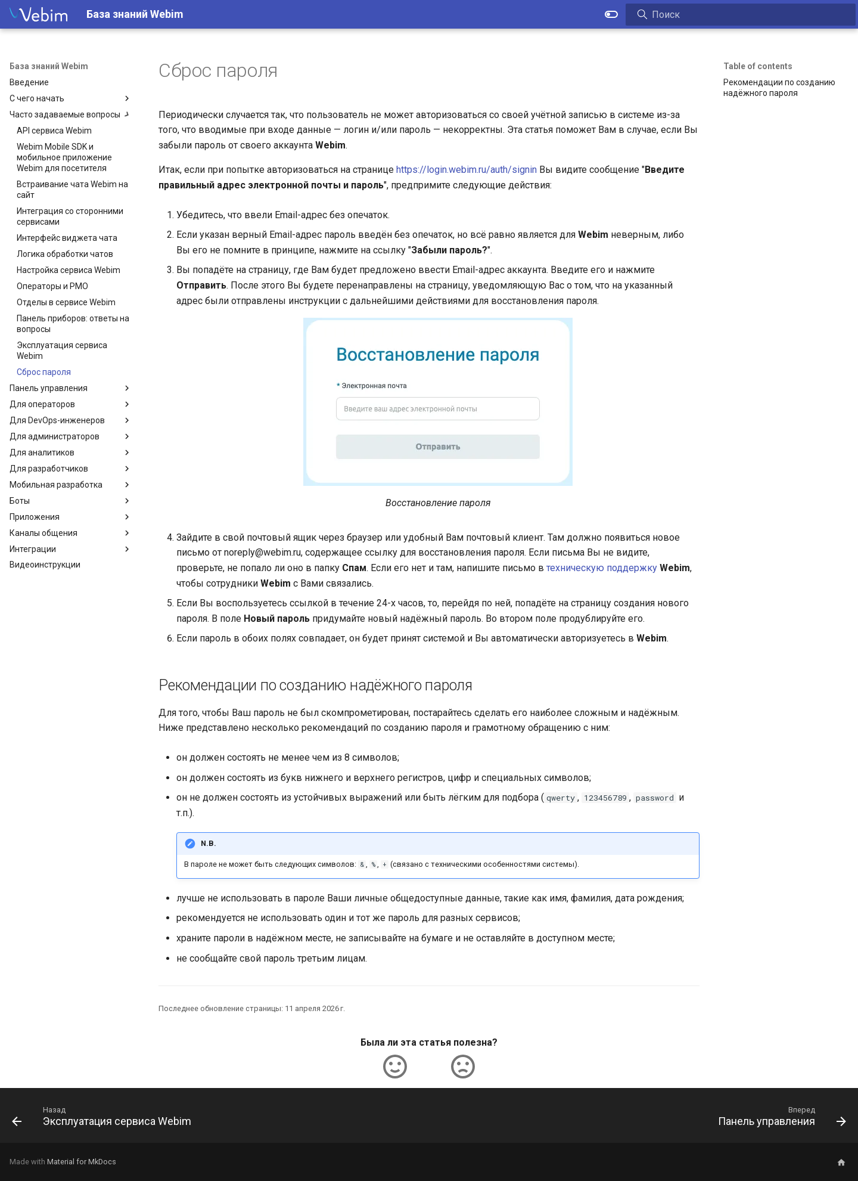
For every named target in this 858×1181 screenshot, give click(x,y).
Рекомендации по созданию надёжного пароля (779, 88)
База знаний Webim (49, 66)
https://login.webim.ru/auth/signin (466, 169)
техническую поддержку (601, 568)
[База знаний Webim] (38, 14)
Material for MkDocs (81, 1161)
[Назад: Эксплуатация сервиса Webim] (105, 1119)
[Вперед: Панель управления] (778, 1119)
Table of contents (757, 66)
